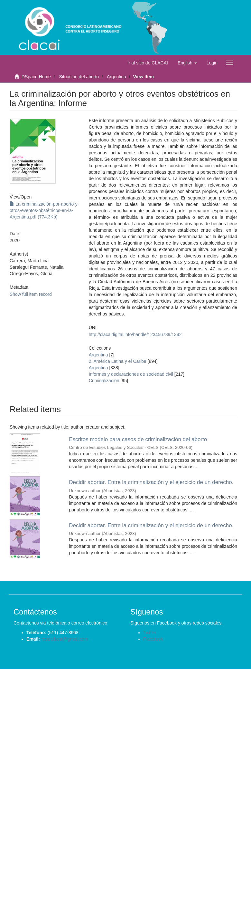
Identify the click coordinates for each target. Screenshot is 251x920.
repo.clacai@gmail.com (64, 639)
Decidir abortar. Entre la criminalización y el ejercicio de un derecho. (151, 482)
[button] (187, 63)
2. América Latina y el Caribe (117, 361)
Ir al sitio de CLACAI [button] (147, 62)
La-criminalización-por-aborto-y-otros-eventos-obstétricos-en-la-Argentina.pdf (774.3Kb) (44, 210)
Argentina (116, 76)
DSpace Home (36, 76)
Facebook (153, 639)
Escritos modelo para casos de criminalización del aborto (138, 439)
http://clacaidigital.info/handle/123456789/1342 (135, 334)
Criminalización (104, 380)
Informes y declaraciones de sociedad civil (131, 374)
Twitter (149, 632)
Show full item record (31, 294)
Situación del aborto (79, 76)
